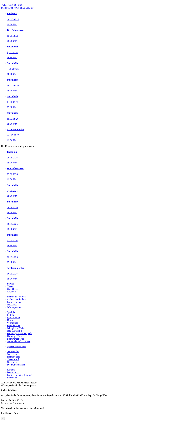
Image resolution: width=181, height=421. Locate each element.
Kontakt (11, 369)
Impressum (12, 377)
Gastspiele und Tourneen (18, 341)
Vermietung (12, 323)
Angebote (11, 291)
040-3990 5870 (11, 5)
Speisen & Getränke (16, 346)
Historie (11, 320)
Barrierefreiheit (14, 302)
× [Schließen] (3, 418)
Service (10, 283)
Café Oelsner (13, 289)
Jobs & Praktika (14, 331)
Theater (10, 286)
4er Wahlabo (13, 351)
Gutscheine (12, 362)
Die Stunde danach (16, 364)
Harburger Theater (15, 336)
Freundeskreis (13, 325)
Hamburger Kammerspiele (19, 333)
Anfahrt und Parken (16, 299)
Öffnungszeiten (14, 307)
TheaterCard (13, 359)
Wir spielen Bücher (16, 328)
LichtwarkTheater (15, 339)
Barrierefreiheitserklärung (19, 375)
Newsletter (12, 304)
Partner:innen (13, 317)
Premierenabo (13, 356)
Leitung (10, 315)
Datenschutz (13, 372)
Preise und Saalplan (16, 296)
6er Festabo (12, 354)
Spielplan (11, 312)
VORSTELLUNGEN (17, 7)
